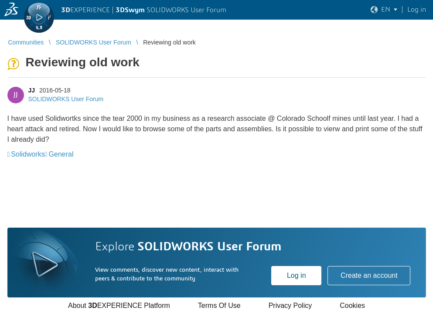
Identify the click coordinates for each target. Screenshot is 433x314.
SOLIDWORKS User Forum (66, 99)
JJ (31, 90)
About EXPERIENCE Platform (119, 305)
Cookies (352, 305)
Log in (296, 275)
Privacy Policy (290, 305)
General (61, 154)
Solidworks (27, 154)
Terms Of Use (219, 305)
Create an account (369, 275)
